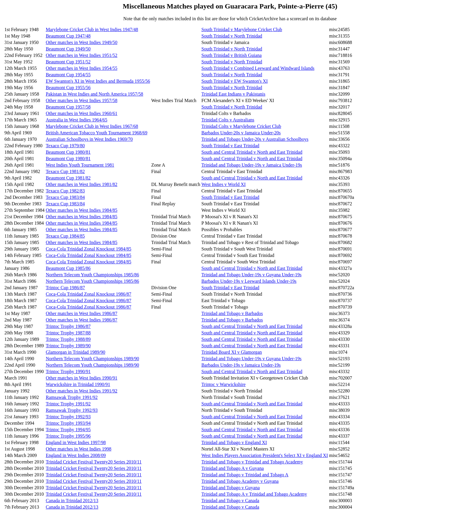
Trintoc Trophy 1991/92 (68, 403)
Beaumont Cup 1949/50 (68, 48)
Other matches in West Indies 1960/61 (81, 113)
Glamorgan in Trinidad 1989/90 (75, 352)
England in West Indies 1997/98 (76, 442)
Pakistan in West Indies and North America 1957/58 (94, 94)
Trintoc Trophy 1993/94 (68, 423)
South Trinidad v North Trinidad (231, 35)
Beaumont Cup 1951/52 (68, 61)
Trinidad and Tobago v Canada (230, 500)
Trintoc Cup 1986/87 (65, 287)
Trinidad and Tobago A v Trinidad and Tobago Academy (254, 494)
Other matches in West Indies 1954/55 (81, 68)
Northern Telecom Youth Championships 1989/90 (92, 358)
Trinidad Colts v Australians (227, 119)
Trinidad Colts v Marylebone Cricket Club (241, 126)
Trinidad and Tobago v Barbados (232, 313)
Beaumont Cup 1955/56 (68, 87)
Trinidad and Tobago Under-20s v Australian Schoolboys (254, 139)
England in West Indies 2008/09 (76, 455)
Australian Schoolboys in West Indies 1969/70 (89, 139)
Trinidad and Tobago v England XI (234, 442)
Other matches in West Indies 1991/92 (81, 390)
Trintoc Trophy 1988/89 (68, 339)
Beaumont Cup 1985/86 (68, 268)
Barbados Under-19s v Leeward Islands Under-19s (248, 281)
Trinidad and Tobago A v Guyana (232, 468)
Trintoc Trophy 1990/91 (68, 371)
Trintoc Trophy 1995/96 (68, 436)
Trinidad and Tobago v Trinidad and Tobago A (244, 474)
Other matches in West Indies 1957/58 (81, 100)
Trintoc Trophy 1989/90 (68, 345)
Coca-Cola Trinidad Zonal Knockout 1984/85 (88, 248)
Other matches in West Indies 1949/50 (81, 42)
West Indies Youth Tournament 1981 (80, 164)
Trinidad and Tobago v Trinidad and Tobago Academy (252, 461)
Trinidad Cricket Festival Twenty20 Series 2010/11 (94, 461)
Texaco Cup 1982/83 (65, 190)
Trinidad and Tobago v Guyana (230, 487)
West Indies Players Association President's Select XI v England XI (264, 455)
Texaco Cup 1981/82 (65, 171)
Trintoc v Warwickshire (223, 384)
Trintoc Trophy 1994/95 (68, 429)
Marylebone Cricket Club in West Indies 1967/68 (92, 126)
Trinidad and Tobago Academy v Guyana (239, 481)
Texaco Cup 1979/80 (65, 145)
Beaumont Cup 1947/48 (68, 35)
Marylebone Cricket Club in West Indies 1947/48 (92, 29)
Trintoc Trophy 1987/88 (68, 332)
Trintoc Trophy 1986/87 (68, 326)
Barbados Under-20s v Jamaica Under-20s (240, 132)
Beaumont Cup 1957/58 (68, 106)
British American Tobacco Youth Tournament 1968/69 (96, 132)
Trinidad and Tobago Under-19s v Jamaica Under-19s (251, 164)
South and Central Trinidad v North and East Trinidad (251, 152)
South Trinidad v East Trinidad (230, 145)
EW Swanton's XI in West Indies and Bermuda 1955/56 (98, 81)
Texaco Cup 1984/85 (65, 235)
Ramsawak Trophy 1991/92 (72, 397)
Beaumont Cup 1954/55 (68, 74)
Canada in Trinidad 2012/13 (72, 500)
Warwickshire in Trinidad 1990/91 (78, 384)
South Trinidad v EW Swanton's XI (234, 81)
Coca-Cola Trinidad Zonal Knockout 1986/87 (88, 294)
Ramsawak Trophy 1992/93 (72, 410)
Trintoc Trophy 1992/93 (68, 416)
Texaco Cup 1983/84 (65, 197)
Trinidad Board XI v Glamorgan (231, 352)
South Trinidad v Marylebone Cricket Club (241, 29)
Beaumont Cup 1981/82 (68, 177)
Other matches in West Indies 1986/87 (81, 313)
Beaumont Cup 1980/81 (68, 152)
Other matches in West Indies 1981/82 (81, 184)
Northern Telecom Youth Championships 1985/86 (92, 274)
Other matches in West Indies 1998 (78, 448)
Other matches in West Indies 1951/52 (81, 55)
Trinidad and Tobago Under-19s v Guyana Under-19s (251, 274)
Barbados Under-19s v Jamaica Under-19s (240, 365)
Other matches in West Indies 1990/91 (81, 377)
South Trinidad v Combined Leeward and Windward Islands (257, 68)
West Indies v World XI (223, 184)
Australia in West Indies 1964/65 (76, 119)
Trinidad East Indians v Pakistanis (233, 94)
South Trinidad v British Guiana (231, 55)
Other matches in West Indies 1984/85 (81, 210)
